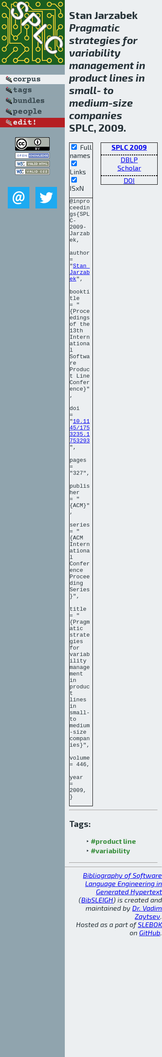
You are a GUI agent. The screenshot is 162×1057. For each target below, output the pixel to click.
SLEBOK (150, 1045)
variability (95, 52)
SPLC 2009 (129, 147)
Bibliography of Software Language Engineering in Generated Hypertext (122, 1003)
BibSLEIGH (97, 1020)
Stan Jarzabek (80, 287)
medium (88, 102)
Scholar (129, 168)
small (83, 90)
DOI (129, 180)
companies (95, 115)
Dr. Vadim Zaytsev (147, 1032)
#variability (110, 971)
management (101, 65)
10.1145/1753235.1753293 (80, 477)
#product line (113, 961)
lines (121, 77)
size (123, 102)
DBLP (129, 159)
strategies (95, 40)
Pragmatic (94, 27)
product (88, 77)
